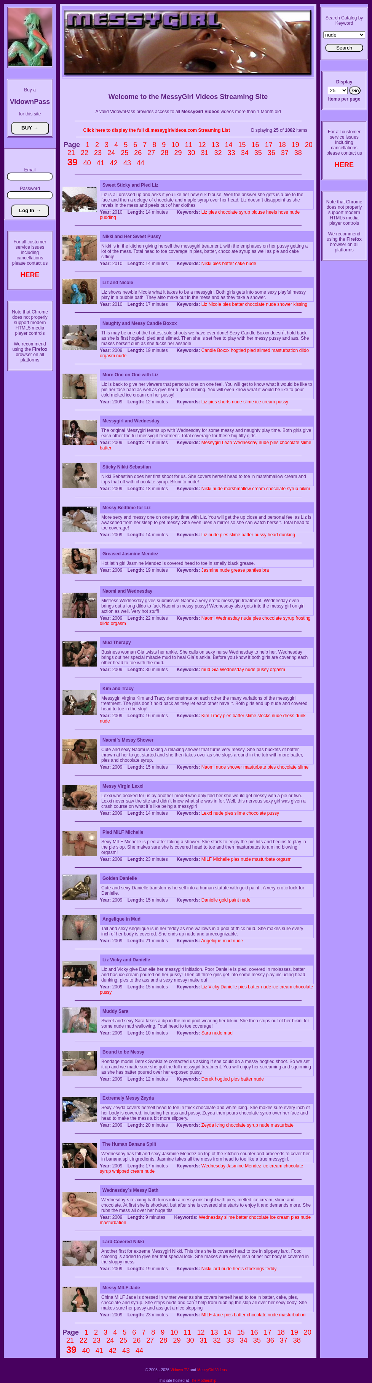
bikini (304, 488)
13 (215, 145)
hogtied (238, 350)
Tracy (216, 715)
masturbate (254, 767)
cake (240, 263)
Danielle (209, 900)
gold (223, 900)
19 (295, 145)
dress (288, 715)
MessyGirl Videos (212, 1370)
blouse (258, 212)
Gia (215, 669)
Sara (206, 1033)
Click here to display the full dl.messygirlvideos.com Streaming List (156, 130)
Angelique (211, 940)
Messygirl (211, 442)
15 (242, 145)
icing (220, 1125)
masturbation (284, 350)
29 (178, 153)
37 (285, 153)
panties (253, 570)
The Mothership (203, 1380)
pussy (282, 402)
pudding (108, 217)
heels (271, 212)
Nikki (206, 263)
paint (234, 900)
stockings (254, 1268)
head (273, 534)
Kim (205, 715)
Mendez (253, 1166)
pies (213, 212)
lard (216, 1268)
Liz (204, 212)
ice (258, 402)
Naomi (208, 618)
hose (283, 212)
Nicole (215, 304)
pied (251, 350)
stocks (263, 715)
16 (255, 145)
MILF (206, 859)
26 (138, 153)
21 (71, 153)
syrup (244, 212)
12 (202, 145)
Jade (218, 1314)
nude (294, 212)
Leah (227, 442)
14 (229, 145)
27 (151, 153)
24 (111, 153)
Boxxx (223, 350)
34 (245, 153)
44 (140, 163)
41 (100, 163)
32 (218, 153)
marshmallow (237, 488)
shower (284, 304)
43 (127, 163)
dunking (287, 534)
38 (298, 153)
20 (309, 145)
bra (265, 570)
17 (269, 145)
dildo (304, 350)
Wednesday (245, 442)
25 (124, 153)
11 (188, 145)
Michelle (221, 859)
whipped (120, 1171)
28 (164, 153)
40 (87, 163)
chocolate (228, 212)
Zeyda (207, 1125)
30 (191, 153)
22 (84, 153)
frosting (302, 618)
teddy (270, 1268)
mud (205, 669)
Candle (208, 350)
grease (238, 570)
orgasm (107, 355)
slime (248, 402)
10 (175, 145)
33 (231, 153)
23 (98, 153)
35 (258, 153)
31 (204, 153)
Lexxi (206, 813)
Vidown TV (180, 1370)
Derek (207, 1079)
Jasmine (210, 570)
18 (282, 145)
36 (271, 153)
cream (268, 402)
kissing (300, 304)
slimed (263, 350)
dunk (300, 715)
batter (228, 263)
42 (114, 163)
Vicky (214, 987)
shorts (224, 402)
